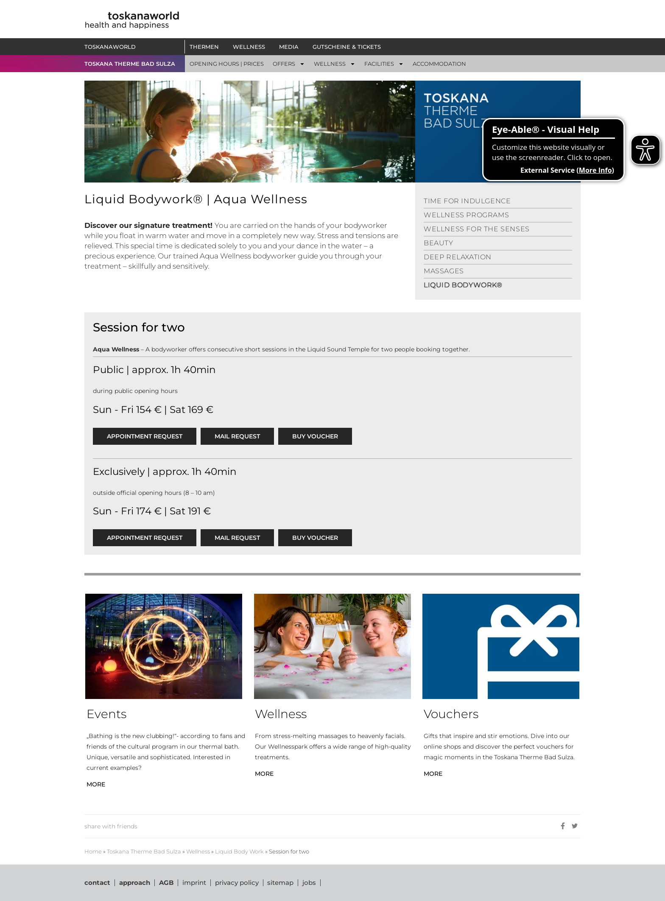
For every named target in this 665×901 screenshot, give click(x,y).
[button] (289, 63)
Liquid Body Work (239, 851)
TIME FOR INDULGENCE (467, 201)
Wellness (198, 851)
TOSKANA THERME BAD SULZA (129, 63)
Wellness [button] (251, 46)
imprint (194, 883)
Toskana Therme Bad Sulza (144, 851)
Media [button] (291, 46)
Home (93, 851)
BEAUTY (438, 243)
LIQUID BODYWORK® (463, 285)
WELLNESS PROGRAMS (466, 215)
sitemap (281, 883)
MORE (96, 784)
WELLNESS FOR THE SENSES (477, 229)
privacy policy (237, 883)
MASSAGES (444, 271)
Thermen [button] (206, 46)
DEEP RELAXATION (458, 257)
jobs (309, 883)
